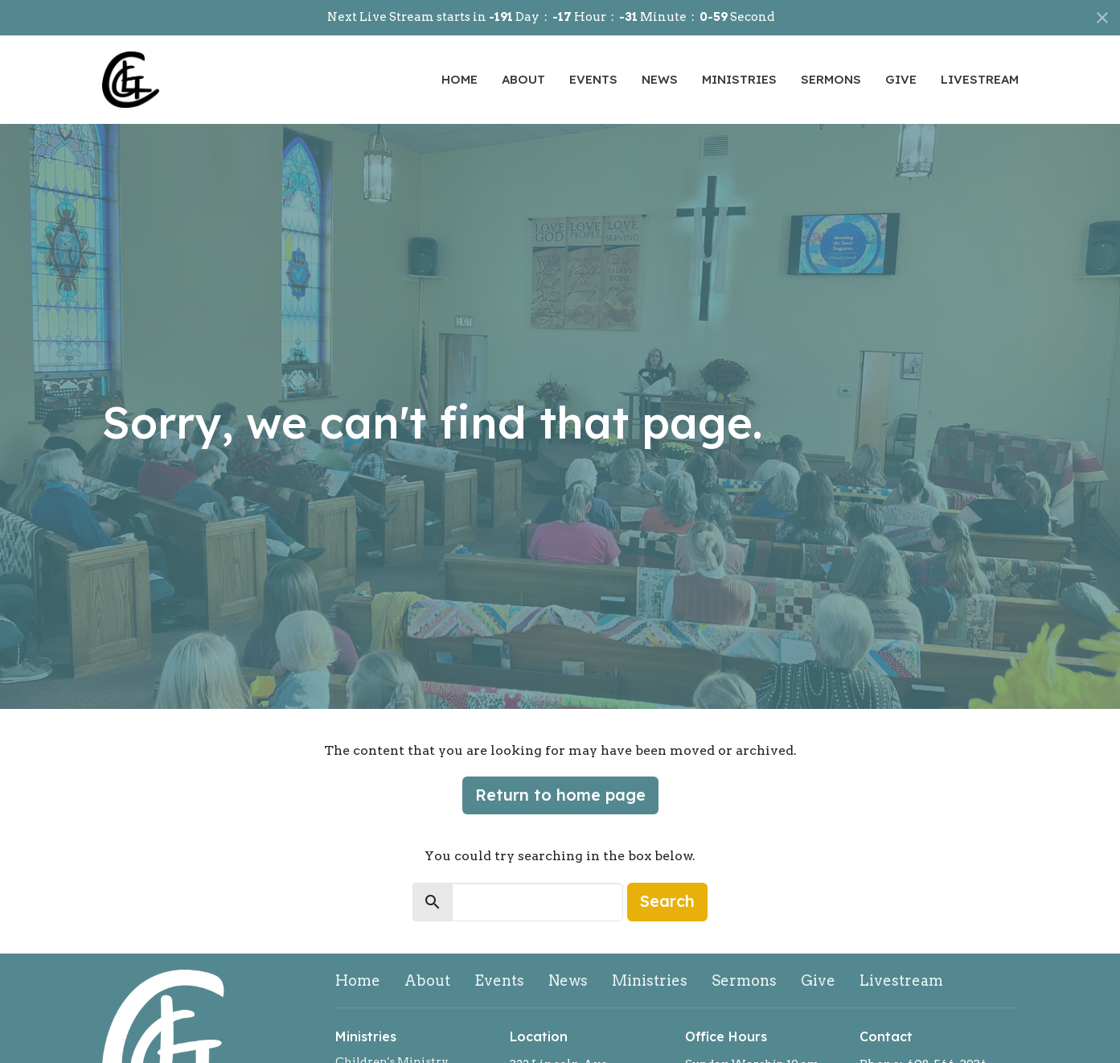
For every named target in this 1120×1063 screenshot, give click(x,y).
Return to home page (560, 795)
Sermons (831, 79)
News (660, 79)
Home (459, 79)
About (523, 79)
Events (593, 79)
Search (667, 901)
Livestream (980, 79)
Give (901, 79)
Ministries (739, 79)
